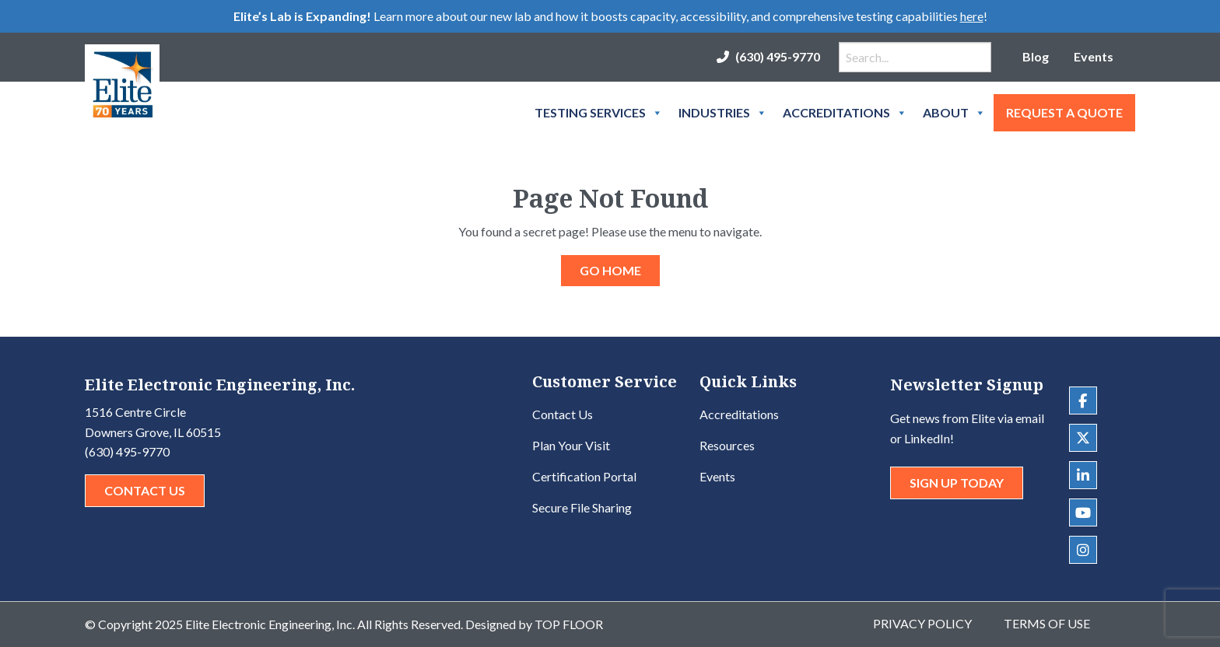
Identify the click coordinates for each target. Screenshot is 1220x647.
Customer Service (604, 383)
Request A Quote (1064, 112)
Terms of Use (1047, 623)
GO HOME (610, 270)
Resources (727, 445)
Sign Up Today (957, 482)
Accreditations (845, 112)
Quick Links (748, 383)
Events (1093, 56)
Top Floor (569, 624)
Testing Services (599, 112)
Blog (1035, 56)
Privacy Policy (922, 623)
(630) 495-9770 (777, 56)
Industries (722, 112)
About (954, 112)
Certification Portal (584, 476)
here (971, 16)
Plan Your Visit (571, 445)
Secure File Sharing (582, 507)
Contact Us (144, 490)
